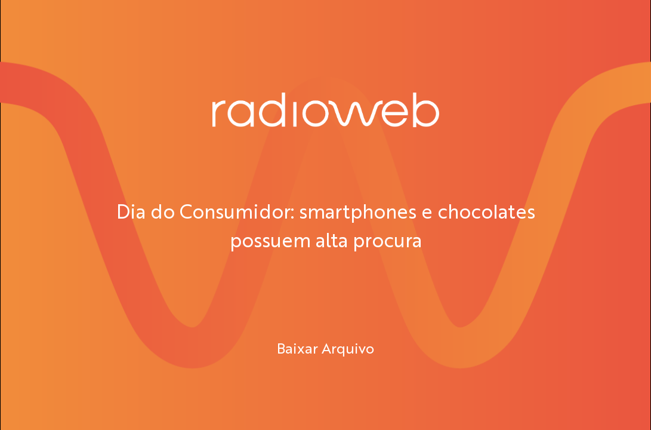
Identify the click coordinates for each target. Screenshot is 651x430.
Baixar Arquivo (325, 347)
